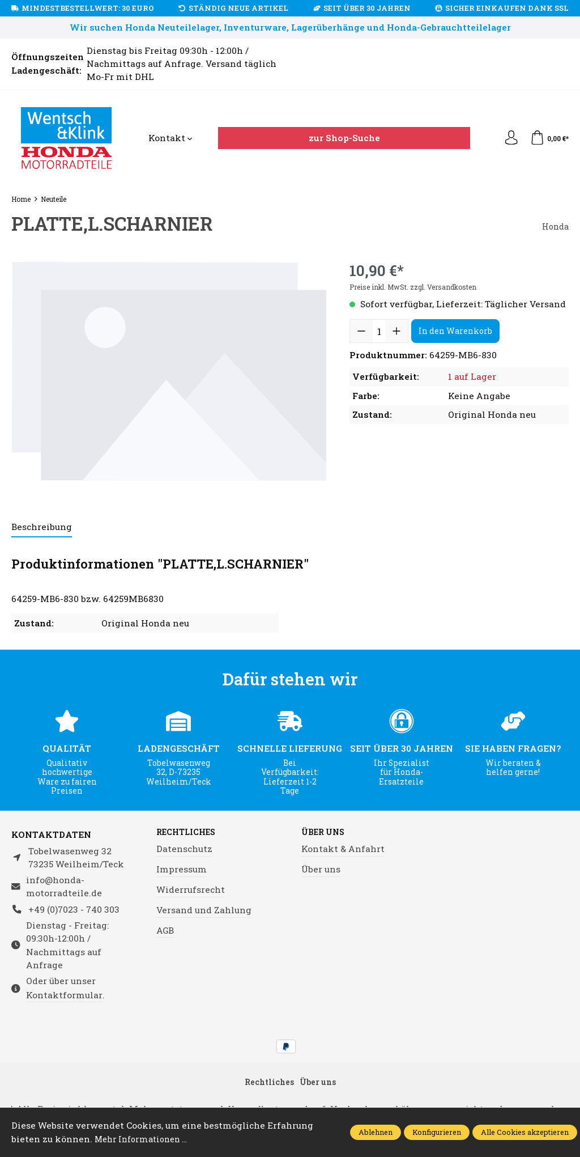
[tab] (41, 527)
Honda (554, 226)
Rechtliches (189, 832)
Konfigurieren (436, 1132)
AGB (165, 930)
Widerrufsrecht (190, 890)
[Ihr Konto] (507, 138)
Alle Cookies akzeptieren (525, 1132)
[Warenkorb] (548, 138)
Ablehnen (376, 1132)
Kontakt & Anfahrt (343, 849)
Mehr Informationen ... (146, 1139)
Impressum (181, 870)
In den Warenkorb (455, 330)
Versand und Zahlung (203, 910)
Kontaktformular (64, 995)
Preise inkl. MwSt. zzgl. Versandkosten (412, 286)
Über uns (325, 832)
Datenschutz (184, 849)
